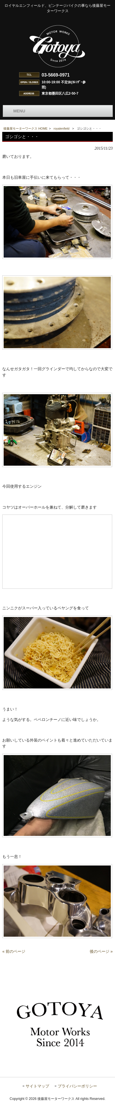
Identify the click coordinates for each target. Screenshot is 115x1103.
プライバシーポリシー (77, 1086)
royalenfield (61, 128)
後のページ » (101, 951)
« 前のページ (13, 951)
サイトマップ (37, 1086)
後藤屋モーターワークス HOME (25, 128)
